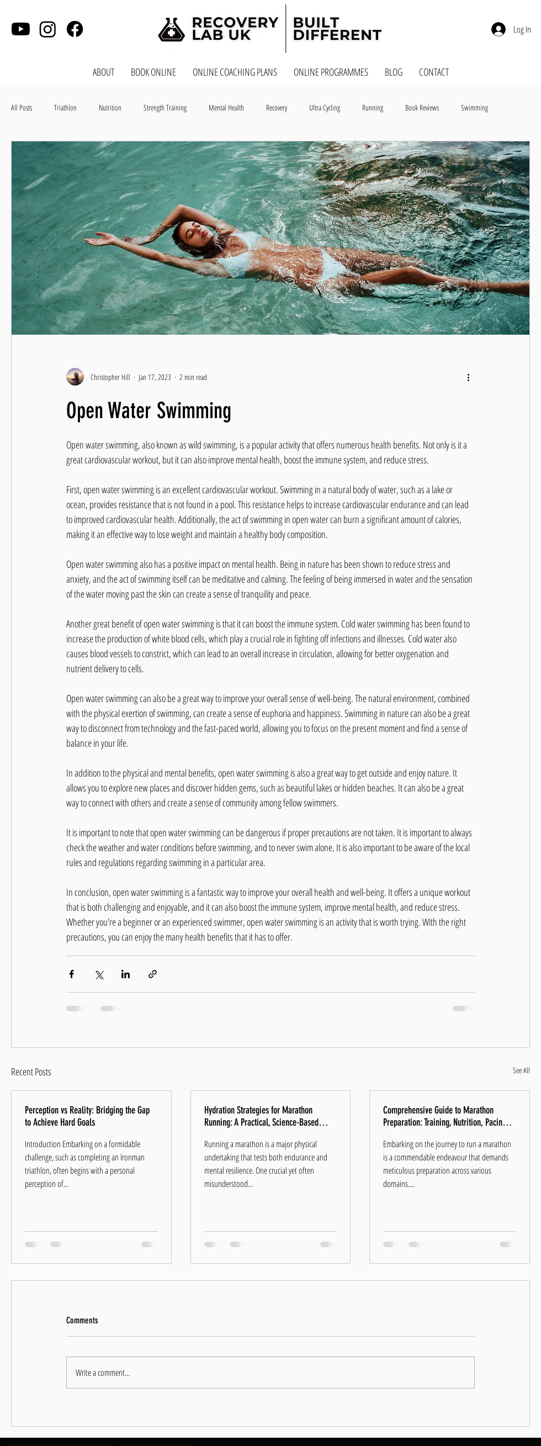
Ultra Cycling (324, 107)
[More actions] (468, 376)
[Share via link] (152, 974)
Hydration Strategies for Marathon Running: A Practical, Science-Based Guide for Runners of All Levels (261, 1116)
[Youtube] (20, 29)
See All (521, 1070)
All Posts (21, 107)
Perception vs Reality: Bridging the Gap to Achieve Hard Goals (87, 1116)
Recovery (276, 107)
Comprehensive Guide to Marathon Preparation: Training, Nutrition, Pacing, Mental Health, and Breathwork (445, 1116)
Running (372, 107)
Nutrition (110, 107)
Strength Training (165, 107)
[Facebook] (75, 29)
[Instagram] (48, 29)
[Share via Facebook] (71, 974)
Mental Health (226, 107)
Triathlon (65, 107)
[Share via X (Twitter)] (98, 974)
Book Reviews (422, 107)
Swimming (474, 107)
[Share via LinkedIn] (125, 974)
